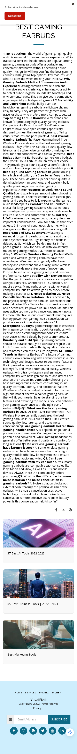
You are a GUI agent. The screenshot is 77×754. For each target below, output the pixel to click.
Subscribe (59, 719)
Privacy (37, 708)
